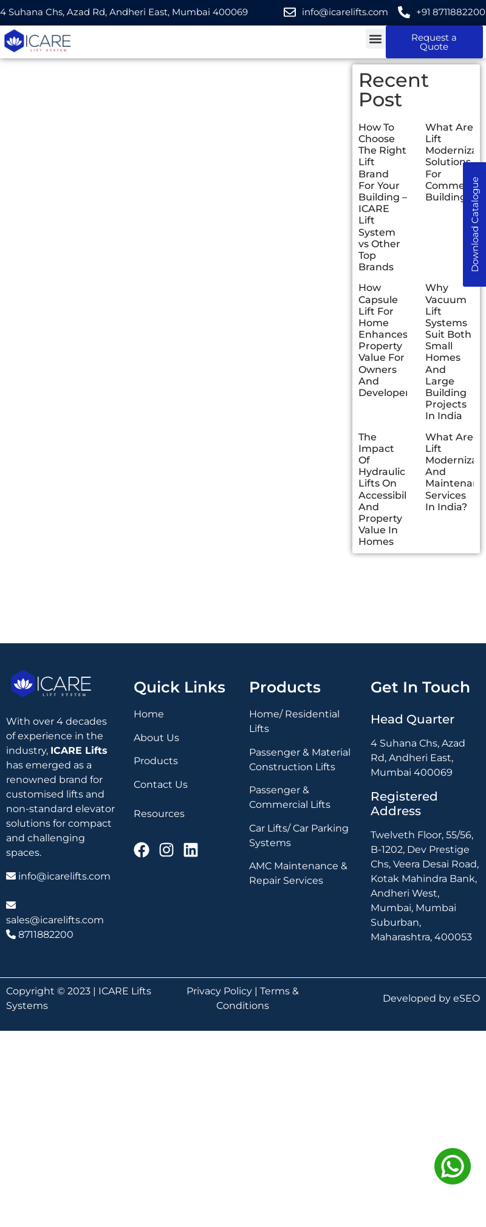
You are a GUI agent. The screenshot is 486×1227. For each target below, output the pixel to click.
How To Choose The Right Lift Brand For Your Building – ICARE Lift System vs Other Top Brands (382, 197)
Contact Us (161, 784)
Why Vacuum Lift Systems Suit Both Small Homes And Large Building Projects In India (448, 352)
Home (149, 714)
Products (156, 761)
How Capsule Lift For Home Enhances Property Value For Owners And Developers (386, 340)
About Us (156, 737)
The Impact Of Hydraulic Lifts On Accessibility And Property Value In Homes (388, 489)
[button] (376, 39)
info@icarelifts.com (64, 876)
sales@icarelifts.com (55, 920)
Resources (159, 813)
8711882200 (46, 934)
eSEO (466, 998)
